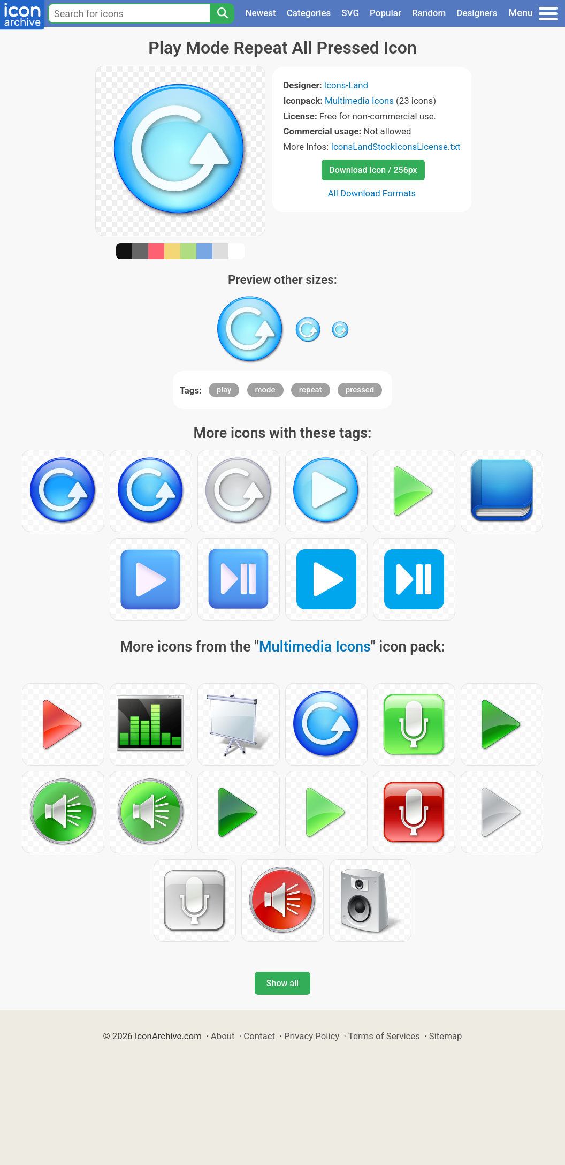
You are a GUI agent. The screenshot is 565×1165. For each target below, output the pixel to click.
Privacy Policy (311, 1036)
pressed (360, 390)
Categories (309, 12)
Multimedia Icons (359, 100)
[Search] (222, 13)
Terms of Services (384, 1036)
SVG (350, 12)
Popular (385, 12)
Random (429, 12)
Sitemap (445, 1036)
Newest (260, 12)
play (224, 390)
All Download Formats (372, 193)
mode (265, 390)
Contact (259, 1036)
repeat (310, 390)
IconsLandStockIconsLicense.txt (395, 146)
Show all (282, 983)
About (223, 1036)
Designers (476, 12)
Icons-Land (346, 85)
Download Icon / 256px (373, 170)
